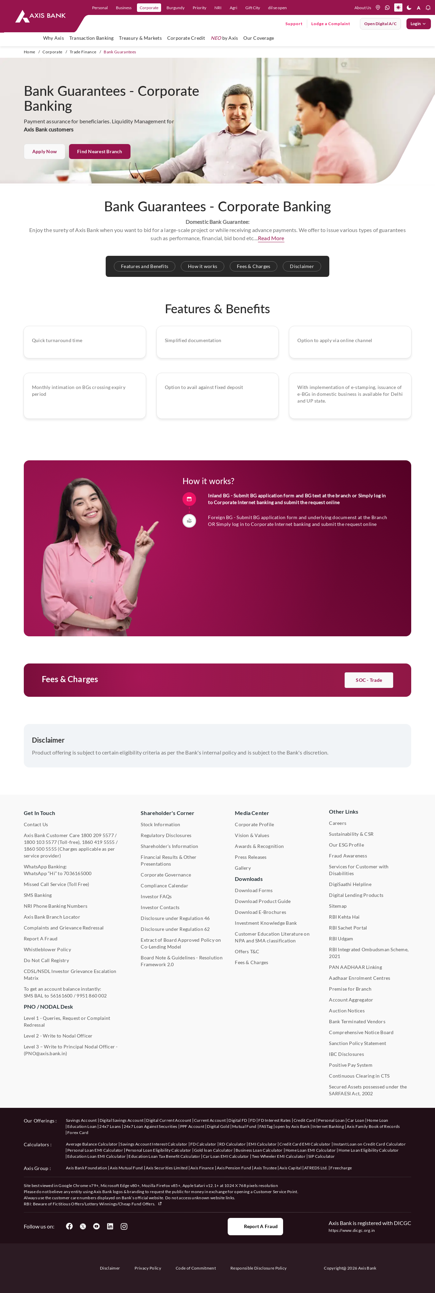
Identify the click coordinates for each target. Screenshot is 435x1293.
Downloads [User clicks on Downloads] (248, 878)
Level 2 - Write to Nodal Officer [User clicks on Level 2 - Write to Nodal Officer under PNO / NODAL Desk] (58, 1036)
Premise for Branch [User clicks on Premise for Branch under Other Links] (350, 989)
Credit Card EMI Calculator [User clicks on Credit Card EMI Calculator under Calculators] (304, 1144)
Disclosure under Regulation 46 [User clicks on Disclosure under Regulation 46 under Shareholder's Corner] (175, 918)
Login (419, 24)
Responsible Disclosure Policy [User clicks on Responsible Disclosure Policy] (258, 1268)
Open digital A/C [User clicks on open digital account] (380, 23)
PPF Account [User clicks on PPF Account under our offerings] (192, 1126)
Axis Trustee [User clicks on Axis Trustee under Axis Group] (265, 1167)
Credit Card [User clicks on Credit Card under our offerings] (305, 1120)
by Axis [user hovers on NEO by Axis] (224, 38)
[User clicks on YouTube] (96, 1226)
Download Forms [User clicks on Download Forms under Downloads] (254, 890)
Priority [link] (199, 7)
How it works (202, 266)
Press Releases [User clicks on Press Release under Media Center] (250, 857)
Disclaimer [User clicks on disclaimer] (110, 1268)
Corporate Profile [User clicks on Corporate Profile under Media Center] (254, 824)
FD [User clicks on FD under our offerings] (253, 1120)
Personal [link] (100, 7)
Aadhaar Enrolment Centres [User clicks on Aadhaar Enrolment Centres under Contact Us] (359, 978)
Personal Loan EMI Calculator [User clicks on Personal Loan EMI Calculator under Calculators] (95, 1150)
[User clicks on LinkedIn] (110, 1226)
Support (294, 23)
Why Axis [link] (53, 38)
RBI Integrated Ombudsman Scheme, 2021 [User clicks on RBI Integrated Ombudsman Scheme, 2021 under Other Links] (368, 952)
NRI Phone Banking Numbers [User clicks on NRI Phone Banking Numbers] (55, 906)
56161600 (61, 995)
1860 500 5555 (40, 849)
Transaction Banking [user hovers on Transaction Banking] (91, 38)
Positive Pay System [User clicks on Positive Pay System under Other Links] (350, 1065)
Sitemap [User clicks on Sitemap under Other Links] (338, 906)
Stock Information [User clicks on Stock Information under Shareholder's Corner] (160, 824)
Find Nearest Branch (99, 151)
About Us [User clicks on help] (362, 7)
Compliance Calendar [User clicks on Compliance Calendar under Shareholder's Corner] (164, 885)
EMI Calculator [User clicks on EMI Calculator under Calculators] (262, 1144)
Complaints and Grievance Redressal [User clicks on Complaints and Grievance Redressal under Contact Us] (64, 928)
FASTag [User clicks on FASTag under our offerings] (266, 1126)
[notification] (428, 7)
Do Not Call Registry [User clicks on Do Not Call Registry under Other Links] (46, 960)
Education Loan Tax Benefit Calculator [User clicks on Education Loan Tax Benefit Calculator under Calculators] (164, 1156)
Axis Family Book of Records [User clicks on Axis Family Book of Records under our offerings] (373, 1126)
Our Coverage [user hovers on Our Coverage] (258, 38)
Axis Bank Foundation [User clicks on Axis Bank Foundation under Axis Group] (86, 1167)
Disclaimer (302, 266)
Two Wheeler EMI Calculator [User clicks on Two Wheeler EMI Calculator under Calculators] (279, 1156)
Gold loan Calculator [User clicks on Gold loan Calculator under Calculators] (213, 1150)
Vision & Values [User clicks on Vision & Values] (252, 835)
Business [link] (124, 7)
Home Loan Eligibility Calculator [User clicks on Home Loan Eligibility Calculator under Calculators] (368, 1150)
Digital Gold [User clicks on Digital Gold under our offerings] (218, 1126)
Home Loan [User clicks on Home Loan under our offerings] (377, 1120)
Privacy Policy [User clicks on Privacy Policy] (148, 1268)
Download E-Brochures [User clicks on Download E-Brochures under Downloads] (260, 912)
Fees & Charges (253, 266)
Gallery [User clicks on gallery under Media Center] (243, 868)
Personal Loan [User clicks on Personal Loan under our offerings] (331, 1120)
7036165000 (77, 873)
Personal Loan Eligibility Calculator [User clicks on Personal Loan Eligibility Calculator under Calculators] (158, 1150)
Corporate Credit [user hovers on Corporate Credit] (186, 38)
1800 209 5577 (97, 835)
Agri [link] (233, 7)
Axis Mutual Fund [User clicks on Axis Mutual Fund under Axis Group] (126, 1167)
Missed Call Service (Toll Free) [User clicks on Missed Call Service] (56, 884)
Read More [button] (271, 238)
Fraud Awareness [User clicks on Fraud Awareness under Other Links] (348, 855)
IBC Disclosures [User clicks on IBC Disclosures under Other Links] (346, 1054)
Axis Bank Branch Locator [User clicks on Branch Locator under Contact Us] (52, 917)
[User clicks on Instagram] (124, 1226)
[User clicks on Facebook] (69, 1226)
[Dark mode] (409, 7)
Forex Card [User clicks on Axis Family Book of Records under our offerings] (77, 1132)
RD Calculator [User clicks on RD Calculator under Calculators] (232, 1144)
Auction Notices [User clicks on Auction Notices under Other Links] (347, 1010)
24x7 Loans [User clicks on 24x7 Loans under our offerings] (110, 1126)
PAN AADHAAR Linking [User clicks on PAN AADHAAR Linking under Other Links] (355, 967)
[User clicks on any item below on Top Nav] (40, 16)
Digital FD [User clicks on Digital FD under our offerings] (237, 1120)
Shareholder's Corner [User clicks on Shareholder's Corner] (167, 813)
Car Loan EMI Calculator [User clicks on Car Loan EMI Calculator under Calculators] (226, 1156)
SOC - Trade (369, 714)
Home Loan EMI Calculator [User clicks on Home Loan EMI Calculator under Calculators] (310, 1150)
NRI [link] (218, 7)
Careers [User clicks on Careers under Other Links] (337, 823)
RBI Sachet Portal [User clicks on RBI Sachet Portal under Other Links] (348, 928)
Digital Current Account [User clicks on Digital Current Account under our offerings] (168, 1120)
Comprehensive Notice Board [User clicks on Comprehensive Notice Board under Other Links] (361, 1032)
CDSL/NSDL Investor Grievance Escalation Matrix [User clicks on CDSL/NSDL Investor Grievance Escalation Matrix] (70, 974)
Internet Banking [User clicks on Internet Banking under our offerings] (328, 1126)
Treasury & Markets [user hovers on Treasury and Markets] (140, 38)
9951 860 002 (91, 995)
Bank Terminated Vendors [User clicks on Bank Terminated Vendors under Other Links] (357, 1021)
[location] (378, 7)
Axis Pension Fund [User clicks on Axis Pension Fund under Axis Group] (234, 1167)
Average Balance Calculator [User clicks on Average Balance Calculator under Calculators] (92, 1144)
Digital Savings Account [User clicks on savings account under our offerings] (121, 1120)
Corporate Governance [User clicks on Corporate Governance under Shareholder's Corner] (166, 875)
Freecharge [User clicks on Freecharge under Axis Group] (341, 1167)
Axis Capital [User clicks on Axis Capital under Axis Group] (290, 1167)
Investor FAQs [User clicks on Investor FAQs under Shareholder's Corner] (156, 896)
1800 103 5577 (40, 842)
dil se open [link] (277, 7)
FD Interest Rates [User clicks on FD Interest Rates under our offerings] (274, 1120)
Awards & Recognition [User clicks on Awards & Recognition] (259, 846)
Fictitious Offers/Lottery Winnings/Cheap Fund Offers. (107, 1203)
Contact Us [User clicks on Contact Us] (36, 824)
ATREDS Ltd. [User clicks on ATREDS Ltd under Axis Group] (316, 1167)
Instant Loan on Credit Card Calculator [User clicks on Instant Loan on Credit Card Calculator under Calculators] (369, 1144)
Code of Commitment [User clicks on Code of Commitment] (196, 1268)
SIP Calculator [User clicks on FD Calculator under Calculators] (321, 1156)
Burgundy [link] (176, 7)
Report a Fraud (255, 1226)
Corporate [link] (149, 7)
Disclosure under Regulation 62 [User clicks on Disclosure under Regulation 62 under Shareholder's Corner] (175, 929)
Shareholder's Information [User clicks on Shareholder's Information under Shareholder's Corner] (169, 846)
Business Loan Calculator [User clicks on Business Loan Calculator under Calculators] (259, 1150)
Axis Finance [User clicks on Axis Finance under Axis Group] (202, 1167)
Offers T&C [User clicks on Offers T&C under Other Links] (247, 951)
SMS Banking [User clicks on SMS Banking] (38, 895)
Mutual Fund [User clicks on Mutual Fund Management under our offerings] (244, 1126)
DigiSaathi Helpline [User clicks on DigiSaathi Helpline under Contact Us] (350, 884)
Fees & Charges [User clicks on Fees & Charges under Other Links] (251, 962)
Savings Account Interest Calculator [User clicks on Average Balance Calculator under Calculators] (153, 1144)
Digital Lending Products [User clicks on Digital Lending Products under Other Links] (356, 895)
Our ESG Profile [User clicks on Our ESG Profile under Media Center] (346, 845)
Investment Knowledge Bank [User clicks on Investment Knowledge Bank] (266, 923)
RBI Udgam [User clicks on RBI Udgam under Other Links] (341, 938)
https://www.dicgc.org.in (352, 1230)
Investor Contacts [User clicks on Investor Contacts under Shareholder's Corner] (160, 907)
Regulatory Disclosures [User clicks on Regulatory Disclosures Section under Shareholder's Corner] (166, 835)
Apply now (44, 151)
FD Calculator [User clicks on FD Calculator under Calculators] (203, 1144)
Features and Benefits (144, 266)
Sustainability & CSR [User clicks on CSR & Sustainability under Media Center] (351, 834)
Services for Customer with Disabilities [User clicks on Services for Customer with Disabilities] (358, 870)
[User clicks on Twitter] (83, 1226)
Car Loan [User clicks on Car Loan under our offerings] (355, 1120)
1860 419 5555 (98, 842)
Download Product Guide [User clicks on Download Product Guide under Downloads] (263, 901)
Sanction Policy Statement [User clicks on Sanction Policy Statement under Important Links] (357, 1043)
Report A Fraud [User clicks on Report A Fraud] (40, 938)
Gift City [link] (252, 7)
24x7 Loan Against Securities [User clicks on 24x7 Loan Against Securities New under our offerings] (150, 1126)
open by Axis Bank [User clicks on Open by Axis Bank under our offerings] (292, 1126)
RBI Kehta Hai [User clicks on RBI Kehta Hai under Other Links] (344, 917)
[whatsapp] (387, 7)
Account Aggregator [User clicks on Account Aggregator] (351, 1000)
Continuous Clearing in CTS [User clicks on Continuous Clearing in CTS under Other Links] (359, 1076)
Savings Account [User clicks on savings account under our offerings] (81, 1120)
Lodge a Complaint (330, 23)
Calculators (36, 1144)
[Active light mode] (398, 7)
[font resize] (418, 7)
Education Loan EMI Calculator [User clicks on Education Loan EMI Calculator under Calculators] (96, 1156)
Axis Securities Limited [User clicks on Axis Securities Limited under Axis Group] (167, 1167)
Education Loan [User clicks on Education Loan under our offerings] (82, 1126)
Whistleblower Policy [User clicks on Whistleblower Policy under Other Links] (47, 949)
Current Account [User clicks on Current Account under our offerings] (210, 1120)
